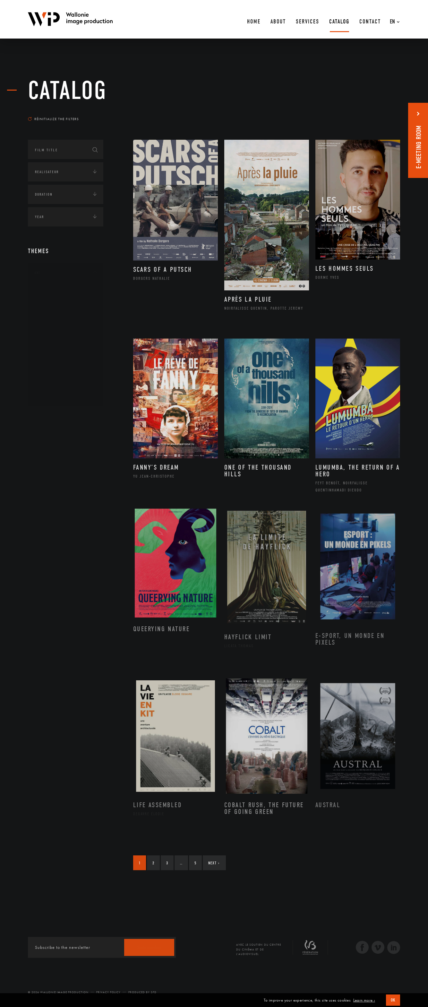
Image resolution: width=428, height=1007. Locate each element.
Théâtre (49, 394)
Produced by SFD (142, 992)
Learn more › (364, 1000)
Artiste (48, 312)
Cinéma (49, 322)
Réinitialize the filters (53, 119)
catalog (67, 90)
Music (47, 343)
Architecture (55, 292)
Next (213, 863)
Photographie (56, 373)
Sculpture (51, 384)
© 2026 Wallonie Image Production (58, 992)
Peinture (50, 363)
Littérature (53, 333)
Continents (45, 416)
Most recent (388, 112)
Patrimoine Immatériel (65, 353)
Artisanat (52, 302)
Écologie (43, 436)
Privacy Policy (108, 992)
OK (393, 1000)
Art (37, 272)
